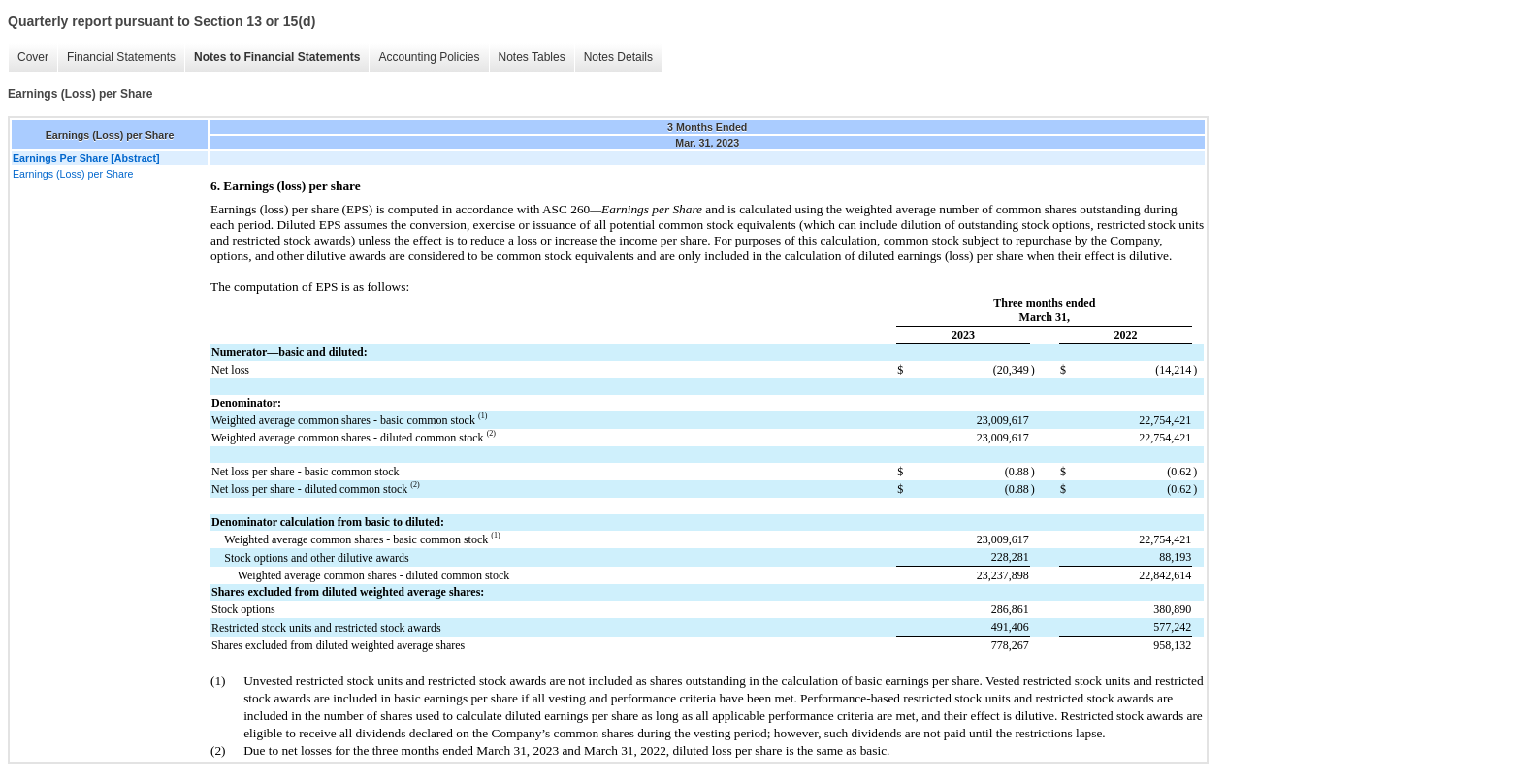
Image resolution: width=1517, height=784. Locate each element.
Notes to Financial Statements (277, 57)
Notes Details (618, 57)
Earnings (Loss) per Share (73, 174)
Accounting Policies (428, 57)
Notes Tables (532, 57)
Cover (32, 57)
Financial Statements (121, 57)
